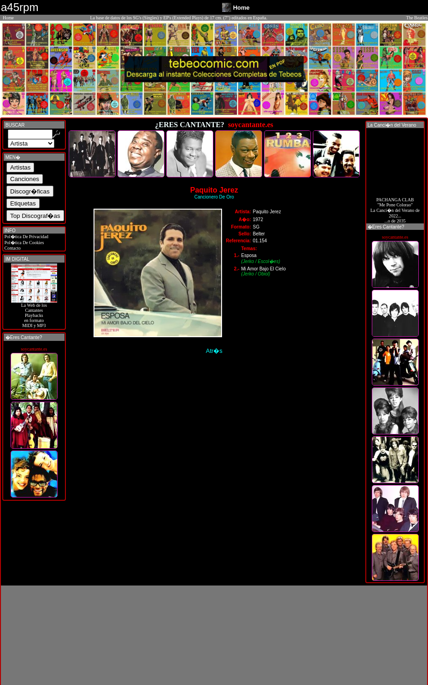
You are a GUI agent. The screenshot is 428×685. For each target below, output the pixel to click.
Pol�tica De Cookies (23, 242)
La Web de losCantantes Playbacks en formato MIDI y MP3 (34, 313)
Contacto (12, 248)
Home (8, 17)
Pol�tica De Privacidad (25, 236)
